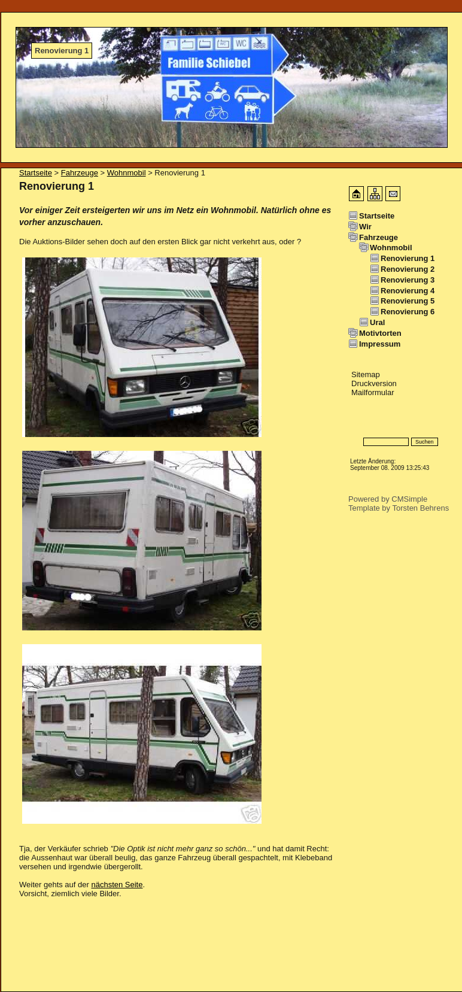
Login (358, 424)
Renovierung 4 (407, 290)
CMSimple (409, 499)
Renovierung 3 (407, 279)
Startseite (35, 172)
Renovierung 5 (407, 300)
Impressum (379, 343)
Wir (365, 226)
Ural (377, 322)
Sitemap (365, 374)
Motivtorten (380, 333)
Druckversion (374, 383)
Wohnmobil (126, 172)
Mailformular (372, 392)
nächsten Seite (116, 884)
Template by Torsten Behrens (398, 507)
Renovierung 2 (407, 269)
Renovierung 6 (407, 311)
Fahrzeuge (79, 172)
